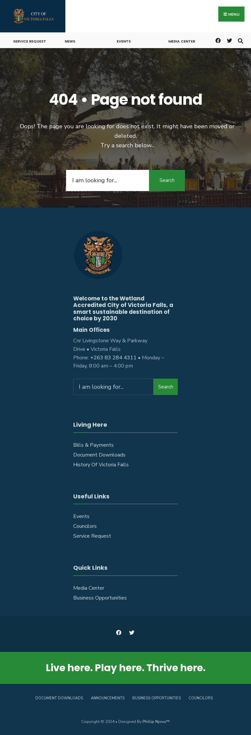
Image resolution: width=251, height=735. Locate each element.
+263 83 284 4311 (113, 357)
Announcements (108, 698)
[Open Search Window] (240, 40)
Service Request (29, 41)
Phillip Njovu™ (156, 721)
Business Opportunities (100, 597)
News (70, 41)
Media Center (181, 41)
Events (124, 41)
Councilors (85, 526)
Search (167, 180)
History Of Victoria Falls (101, 464)
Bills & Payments (93, 445)
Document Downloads (99, 454)
